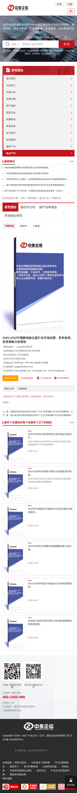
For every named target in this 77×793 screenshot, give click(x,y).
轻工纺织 (11, 133)
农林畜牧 (11, 139)
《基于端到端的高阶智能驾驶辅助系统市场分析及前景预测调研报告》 (35, 185)
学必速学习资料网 (40, 762)
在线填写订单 (10, 378)
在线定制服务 (27, 378)
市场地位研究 (20, 51)
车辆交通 (11, 99)
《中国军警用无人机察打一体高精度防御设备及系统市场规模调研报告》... (37, 179)
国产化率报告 (48, 207)
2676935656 (61, 378)
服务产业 (11, 146)
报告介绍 (9, 388)
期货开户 (14, 766)
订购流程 (22, 388)
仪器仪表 (11, 92)
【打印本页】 (48, 396)
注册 (70, 4)
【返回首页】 (8, 396)
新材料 (23, 226)
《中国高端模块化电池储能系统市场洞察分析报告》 (27, 173)
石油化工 (11, 85)
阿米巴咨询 (20, 762)
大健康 (36, 226)
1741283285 (44, 378)
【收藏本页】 (36, 396)
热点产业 (11, 153)
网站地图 (7, 778)
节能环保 (56, 198)
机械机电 (11, 119)
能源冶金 (11, 112)
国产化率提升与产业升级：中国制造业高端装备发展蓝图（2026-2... (34, 191)
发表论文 (41, 770)
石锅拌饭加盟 (50, 766)
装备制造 (11, 126)
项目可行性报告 (56, 51)
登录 (59, 4)
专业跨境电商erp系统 (21, 770)
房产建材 (11, 105)
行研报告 (36, 54)
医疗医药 (11, 78)
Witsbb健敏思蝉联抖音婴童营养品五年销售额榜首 (27, 167)
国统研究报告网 (18, 774)
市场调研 (44, 51)
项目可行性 (27, 207)
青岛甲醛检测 (31, 766)
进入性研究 (46, 54)
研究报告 (32, 198)
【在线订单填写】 (22, 396)
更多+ (72, 161)
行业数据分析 (33, 51)
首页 (22, 198)
